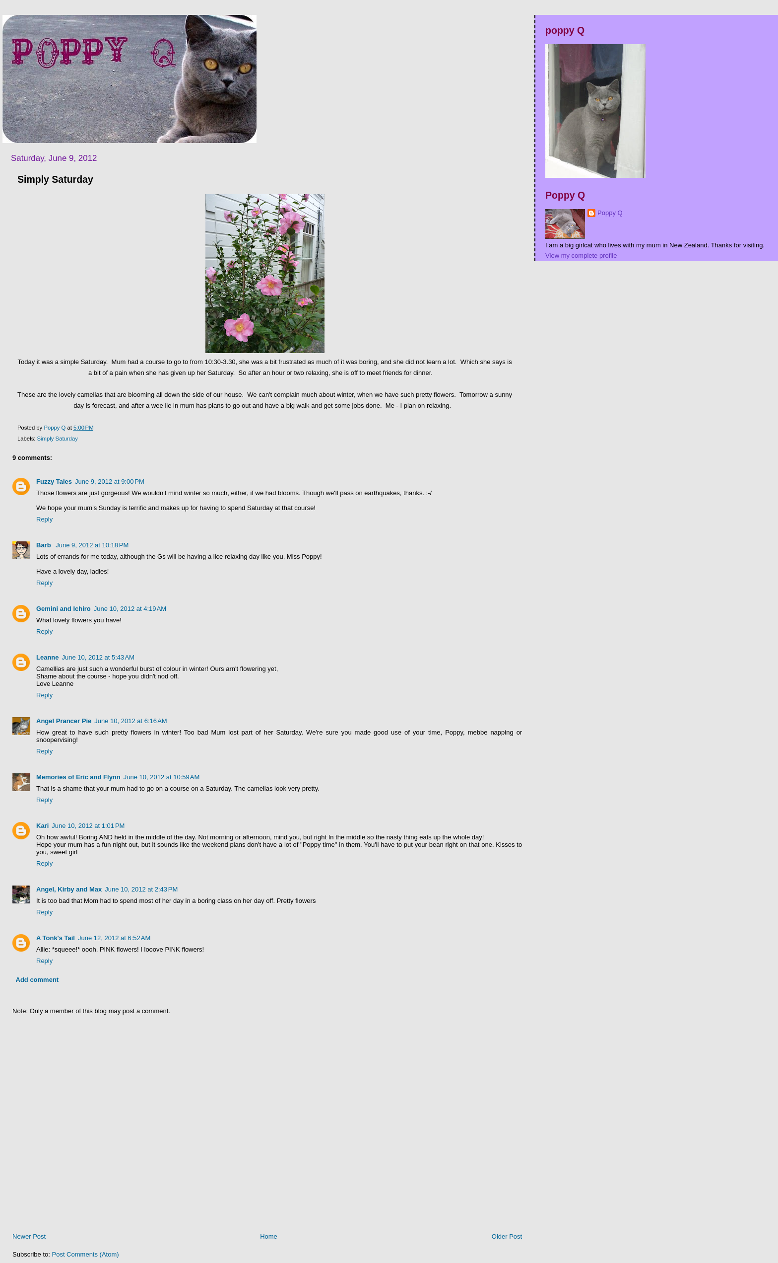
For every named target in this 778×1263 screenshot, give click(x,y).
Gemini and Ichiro (63, 608)
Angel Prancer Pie (63, 721)
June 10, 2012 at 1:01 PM (88, 825)
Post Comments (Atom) (85, 1254)
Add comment (37, 979)
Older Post (507, 1236)
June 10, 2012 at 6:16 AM (130, 721)
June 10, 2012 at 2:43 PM (141, 889)
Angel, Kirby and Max (69, 889)
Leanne (47, 657)
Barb (44, 545)
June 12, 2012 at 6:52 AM (114, 938)
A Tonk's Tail (55, 938)
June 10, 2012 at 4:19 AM (130, 608)
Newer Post (29, 1236)
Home (268, 1236)
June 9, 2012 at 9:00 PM (109, 481)
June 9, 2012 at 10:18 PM (92, 545)
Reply (44, 519)
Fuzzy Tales (54, 481)
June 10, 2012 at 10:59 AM (162, 777)
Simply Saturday (57, 439)
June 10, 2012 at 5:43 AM (98, 657)
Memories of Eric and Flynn (78, 777)
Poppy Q (610, 213)
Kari (42, 825)
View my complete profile (581, 255)
